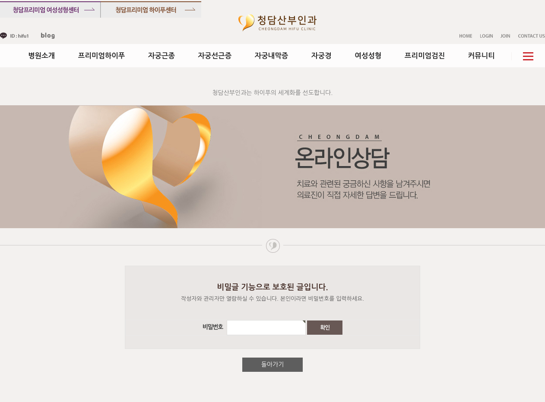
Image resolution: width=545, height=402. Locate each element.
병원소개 (41, 55)
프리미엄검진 (425, 55)
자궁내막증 (271, 55)
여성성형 (368, 55)
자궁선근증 (215, 55)
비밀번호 (214, 327)
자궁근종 (161, 55)
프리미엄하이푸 (101, 55)
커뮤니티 (481, 55)
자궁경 (321, 55)
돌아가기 (272, 364)
